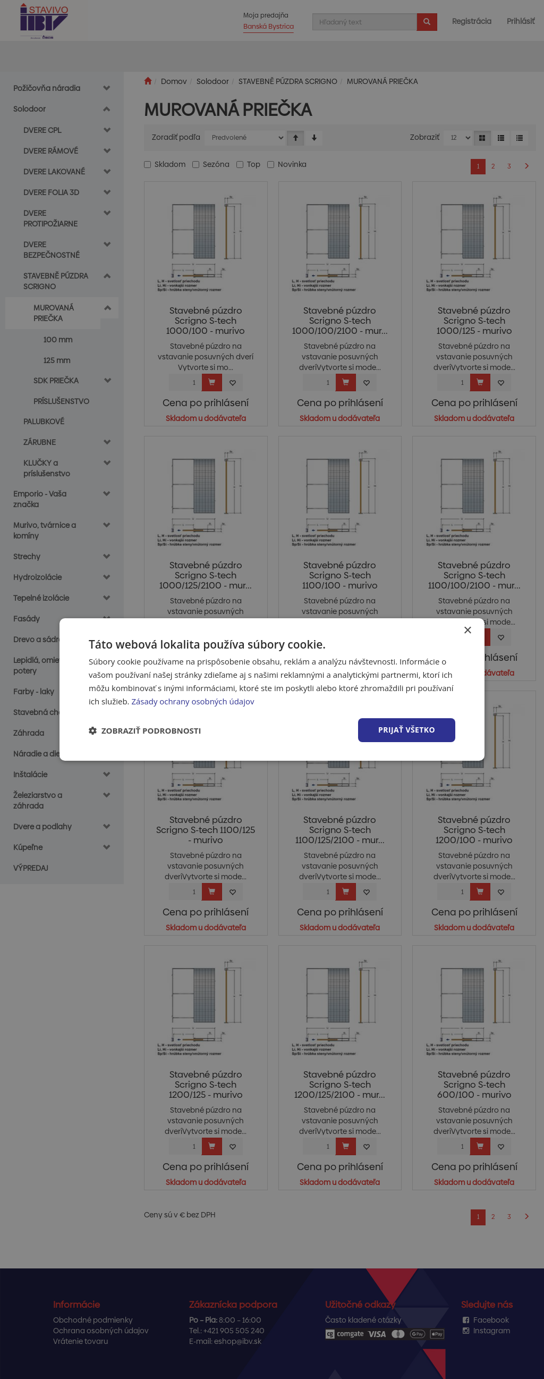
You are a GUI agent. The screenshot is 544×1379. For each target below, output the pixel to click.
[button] (145, 730)
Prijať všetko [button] (406, 730)
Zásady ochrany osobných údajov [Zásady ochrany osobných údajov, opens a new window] (192, 701)
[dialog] (272, 689)
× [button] (467, 631)
